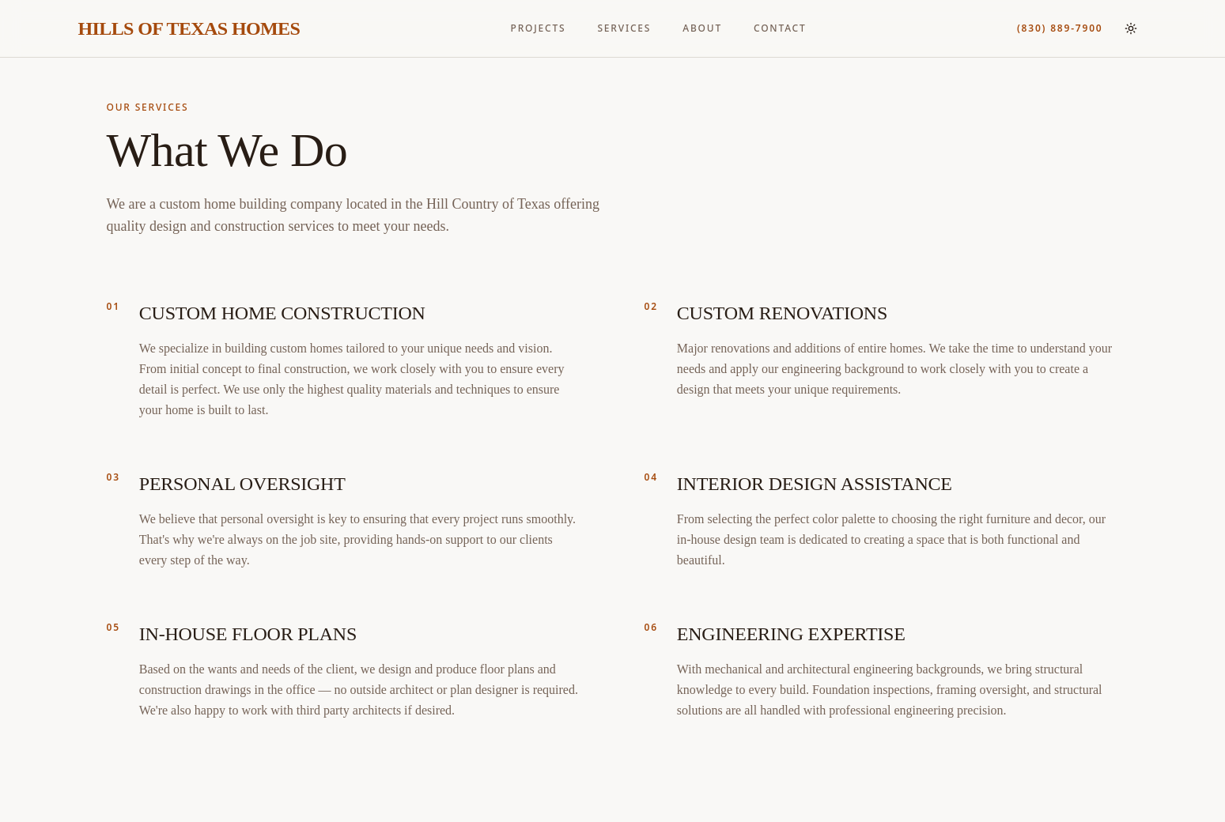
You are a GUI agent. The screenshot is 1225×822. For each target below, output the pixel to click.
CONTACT (780, 28)
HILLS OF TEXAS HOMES (189, 28)
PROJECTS (538, 28)
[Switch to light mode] (1131, 28)
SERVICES (624, 28)
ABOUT (702, 28)
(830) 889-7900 (1060, 28)
